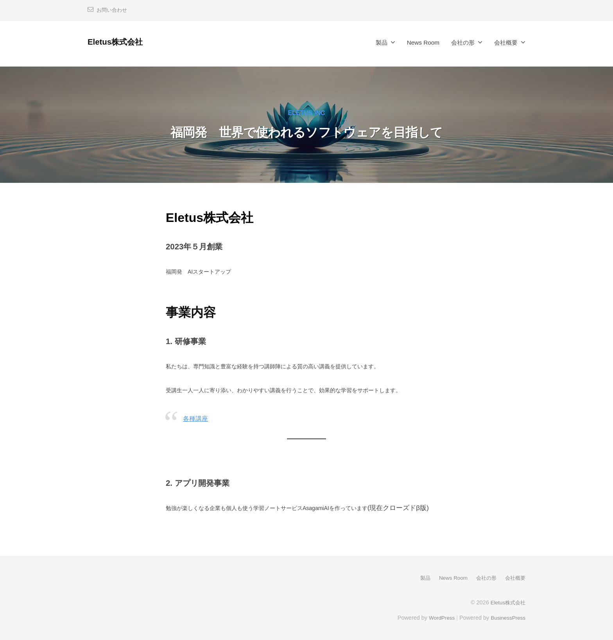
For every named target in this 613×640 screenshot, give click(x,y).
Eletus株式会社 (118, 42)
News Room (423, 42)
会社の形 (463, 42)
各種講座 (196, 418)
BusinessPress (507, 617)
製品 (381, 42)
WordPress (438, 617)
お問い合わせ (113, 10)
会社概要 (506, 42)
